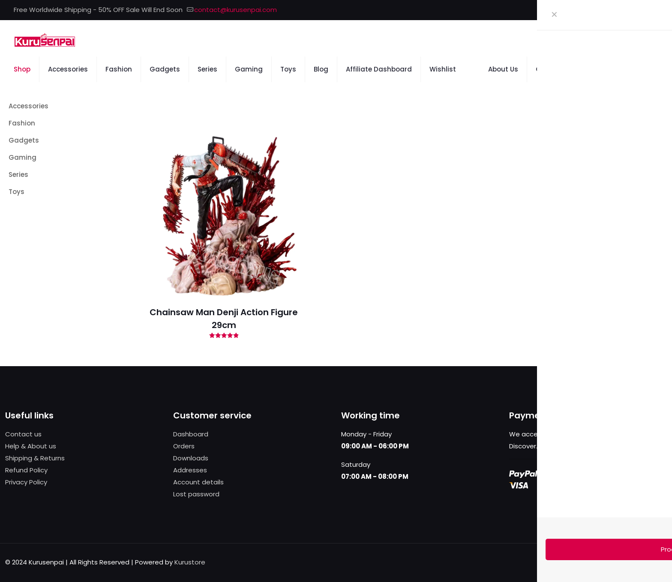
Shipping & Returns (35, 458)
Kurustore (189, 562)
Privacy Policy (26, 482)
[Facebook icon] (621, 10)
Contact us (23, 434)
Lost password (196, 493)
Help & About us (30, 446)
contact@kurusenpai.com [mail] (235, 9)
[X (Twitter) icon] (632, 10)
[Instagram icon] (653, 10)
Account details (198, 482)
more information (567, 446)
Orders (184, 446)
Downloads (190, 458)
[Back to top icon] (658, 561)
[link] (561, 110)
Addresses (190, 470)
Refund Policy (26, 470)
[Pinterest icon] (642, 10)
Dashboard (190, 434)
